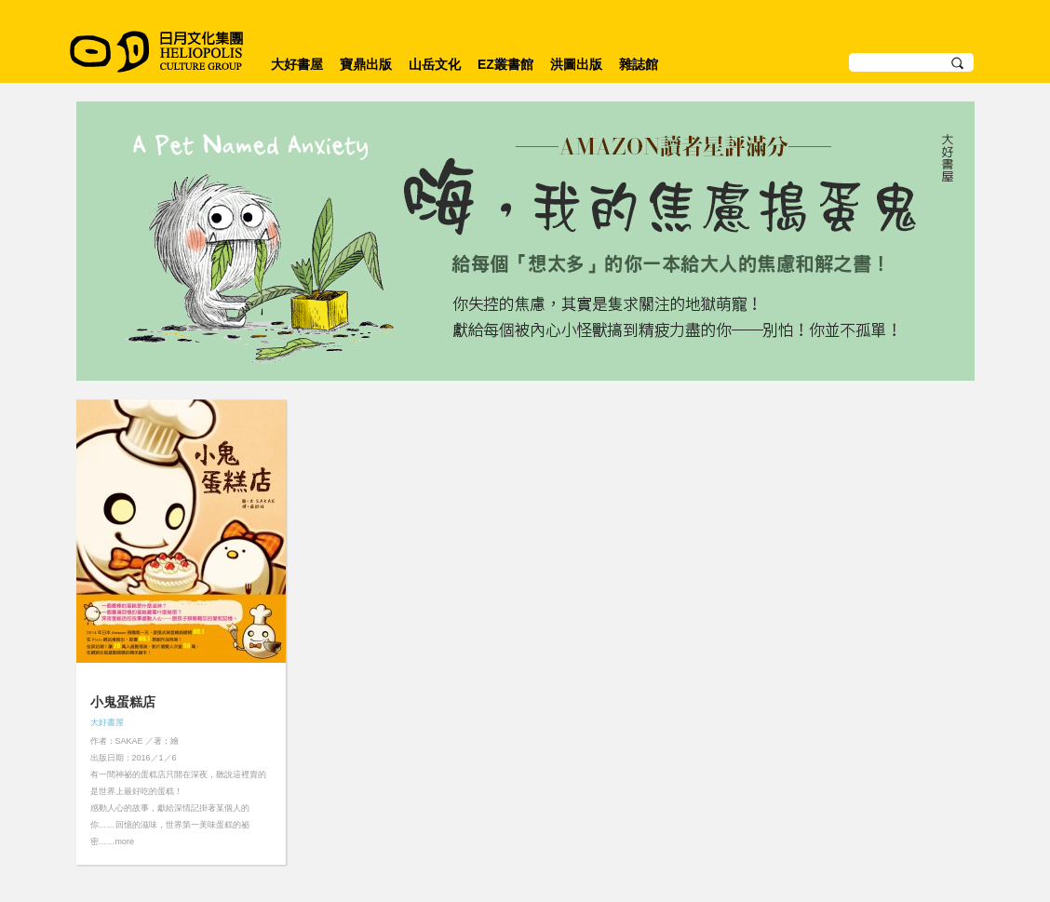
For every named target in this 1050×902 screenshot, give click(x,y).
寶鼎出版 (366, 64)
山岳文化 (435, 64)
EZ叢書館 (505, 64)
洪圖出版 (576, 64)
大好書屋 (297, 64)
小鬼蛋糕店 (122, 701)
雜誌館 (638, 64)
